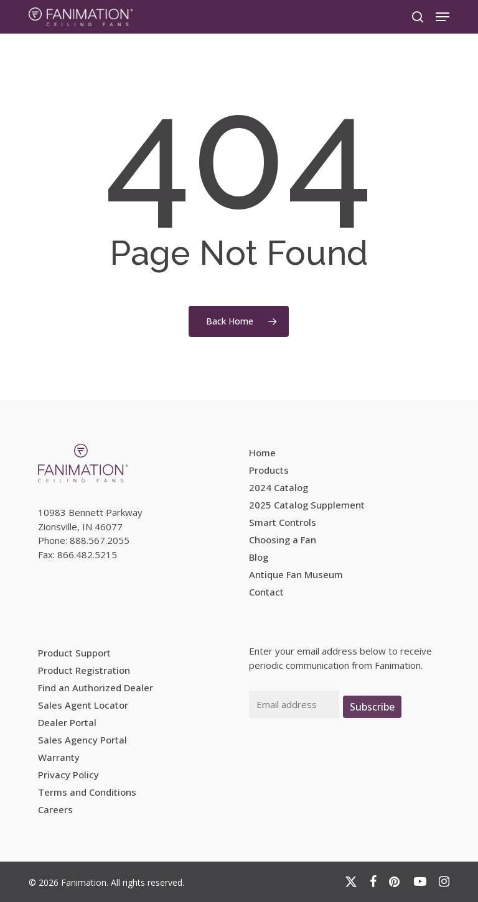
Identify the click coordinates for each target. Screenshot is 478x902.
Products (269, 470)
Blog (258, 557)
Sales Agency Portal (82, 740)
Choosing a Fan (282, 539)
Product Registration (84, 670)
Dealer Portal (67, 722)
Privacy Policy (68, 774)
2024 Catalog (278, 487)
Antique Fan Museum (296, 574)
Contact (266, 592)
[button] (442, 17)
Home (262, 452)
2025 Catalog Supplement (307, 505)
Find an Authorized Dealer (95, 687)
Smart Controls (282, 522)
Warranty (59, 757)
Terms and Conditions (87, 792)
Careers (55, 809)
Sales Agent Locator (83, 705)
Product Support (74, 653)
